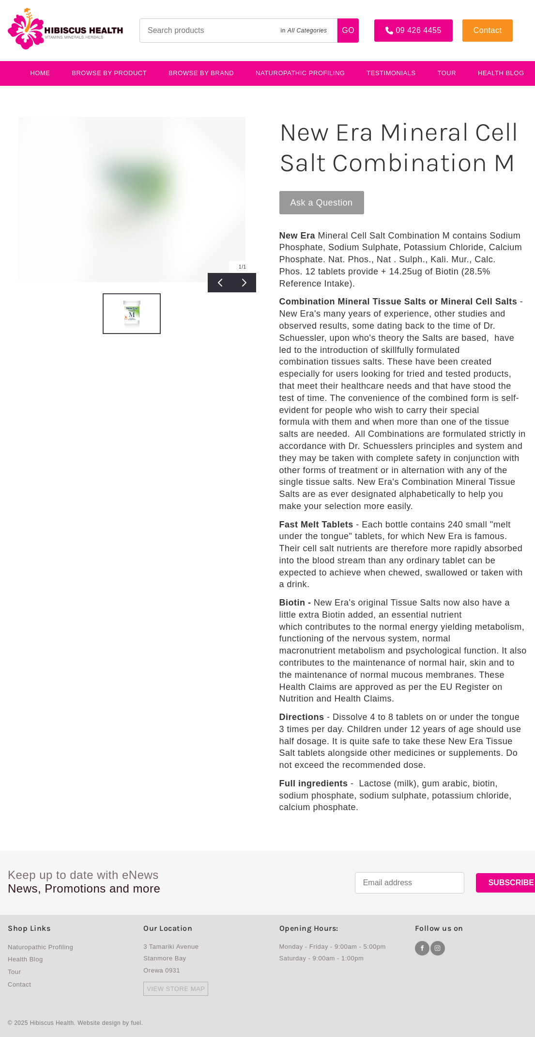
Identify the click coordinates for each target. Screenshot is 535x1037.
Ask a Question (310, 195)
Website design (99, 1023)
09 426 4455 (397, 23)
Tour (447, 73)
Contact (476, 23)
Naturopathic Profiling (300, 73)
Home (40, 73)
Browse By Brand (201, 73)
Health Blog (25, 959)
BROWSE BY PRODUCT (109, 73)
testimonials (391, 73)
